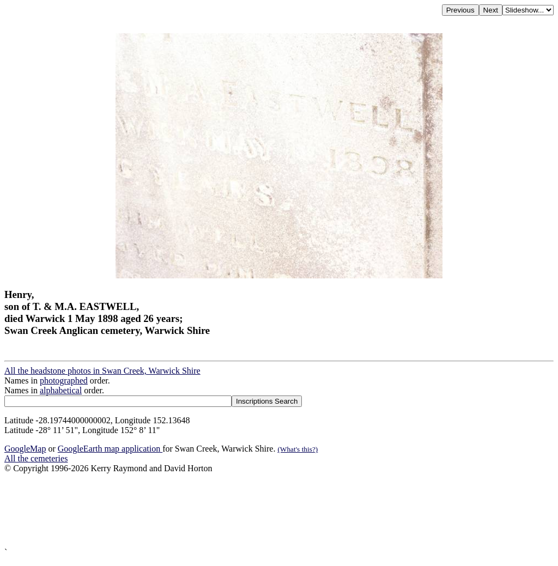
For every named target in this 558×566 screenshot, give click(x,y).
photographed (64, 380)
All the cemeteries (36, 458)
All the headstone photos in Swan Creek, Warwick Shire (102, 370)
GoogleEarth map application (110, 448)
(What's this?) (297, 449)
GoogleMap (25, 448)
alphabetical (61, 390)
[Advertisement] (279, 510)
